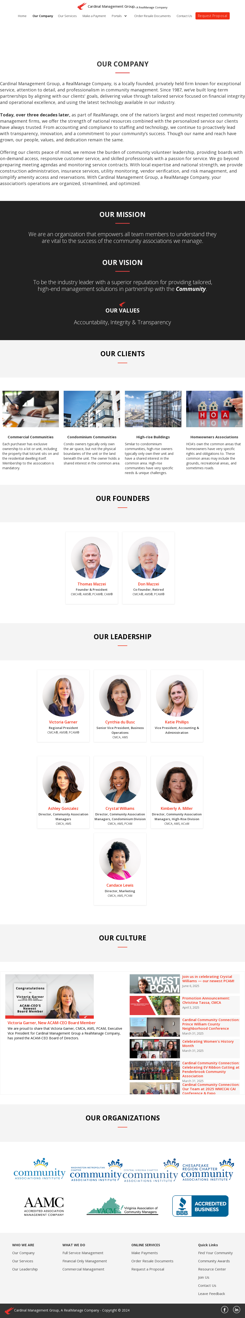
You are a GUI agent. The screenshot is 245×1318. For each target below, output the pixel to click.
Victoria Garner (63, 722)
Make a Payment (94, 16)
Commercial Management (83, 1269)
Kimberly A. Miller (177, 808)
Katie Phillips (177, 722)
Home (22, 16)
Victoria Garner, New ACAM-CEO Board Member (52, 1022)
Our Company (43, 16)
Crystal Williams (120, 808)
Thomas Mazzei (92, 584)
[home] (123, 5)
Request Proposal (212, 15)
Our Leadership (25, 1269)
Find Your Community (215, 1252)
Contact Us (184, 16)
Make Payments (144, 1252)
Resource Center (212, 1269)
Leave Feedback (211, 1293)
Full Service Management (82, 1252)
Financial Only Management (84, 1260)
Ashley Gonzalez (63, 808)
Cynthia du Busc (120, 722)
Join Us (203, 1277)
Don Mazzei (148, 584)
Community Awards (214, 1260)
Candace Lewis (120, 885)
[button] (120, 16)
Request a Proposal (147, 1269)
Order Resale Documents (152, 16)
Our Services (67, 16)
